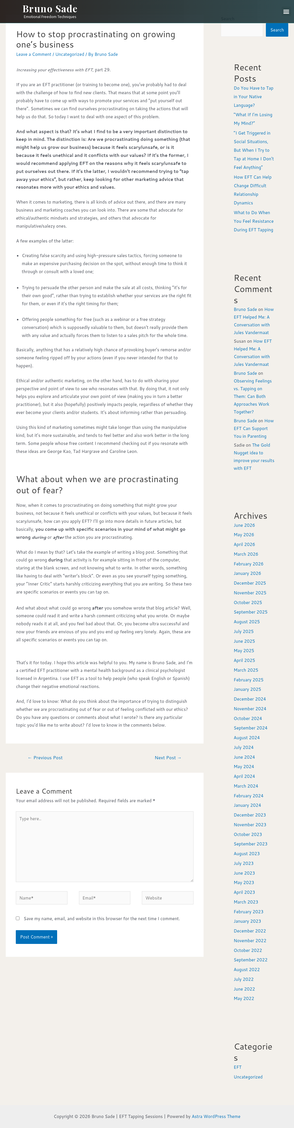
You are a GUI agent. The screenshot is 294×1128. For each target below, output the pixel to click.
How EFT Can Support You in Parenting (254, 428)
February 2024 (249, 796)
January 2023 (247, 921)
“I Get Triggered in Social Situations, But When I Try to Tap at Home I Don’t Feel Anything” (254, 150)
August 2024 (247, 738)
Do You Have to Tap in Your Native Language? (254, 96)
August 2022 (247, 970)
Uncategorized (69, 54)
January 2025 (247, 689)
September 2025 (251, 612)
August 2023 (247, 854)
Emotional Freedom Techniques (50, 16)
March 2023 (246, 902)
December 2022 (250, 931)
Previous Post (45, 757)
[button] (286, 11)
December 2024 (250, 699)
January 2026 (247, 573)
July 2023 (244, 863)
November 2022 (250, 941)
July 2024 (244, 747)
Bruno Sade (50, 8)
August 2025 (247, 622)
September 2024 (251, 728)
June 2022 (244, 989)
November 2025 (250, 593)
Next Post (167, 757)
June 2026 (244, 525)
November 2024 (250, 709)
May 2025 (244, 651)
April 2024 (244, 776)
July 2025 (244, 631)
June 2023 (244, 873)
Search (277, 30)
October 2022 (248, 950)
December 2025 (250, 583)
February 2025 (249, 680)
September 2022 (251, 960)
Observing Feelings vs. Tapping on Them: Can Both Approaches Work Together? (253, 396)
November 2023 (250, 825)
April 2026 (244, 544)
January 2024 (247, 805)
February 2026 (249, 564)
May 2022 (244, 998)
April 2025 (244, 660)
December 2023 (250, 815)
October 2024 (248, 718)
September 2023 (251, 844)
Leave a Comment (33, 54)
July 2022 (244, 979)
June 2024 (244, 757)
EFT (237, 1067)
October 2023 (248, 834)
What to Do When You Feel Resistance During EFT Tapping (254, 221)
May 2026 (244, 535)
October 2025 (248, 603)
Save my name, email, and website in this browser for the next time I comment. (102, 919)
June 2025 (244, 641)
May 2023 (244, 882)
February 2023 (249, 912)
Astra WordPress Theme (216, 1116)
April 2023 (244, 892)
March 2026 (246, 554)
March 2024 (246, 786)
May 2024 (244, 767)
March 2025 (246, 670)
